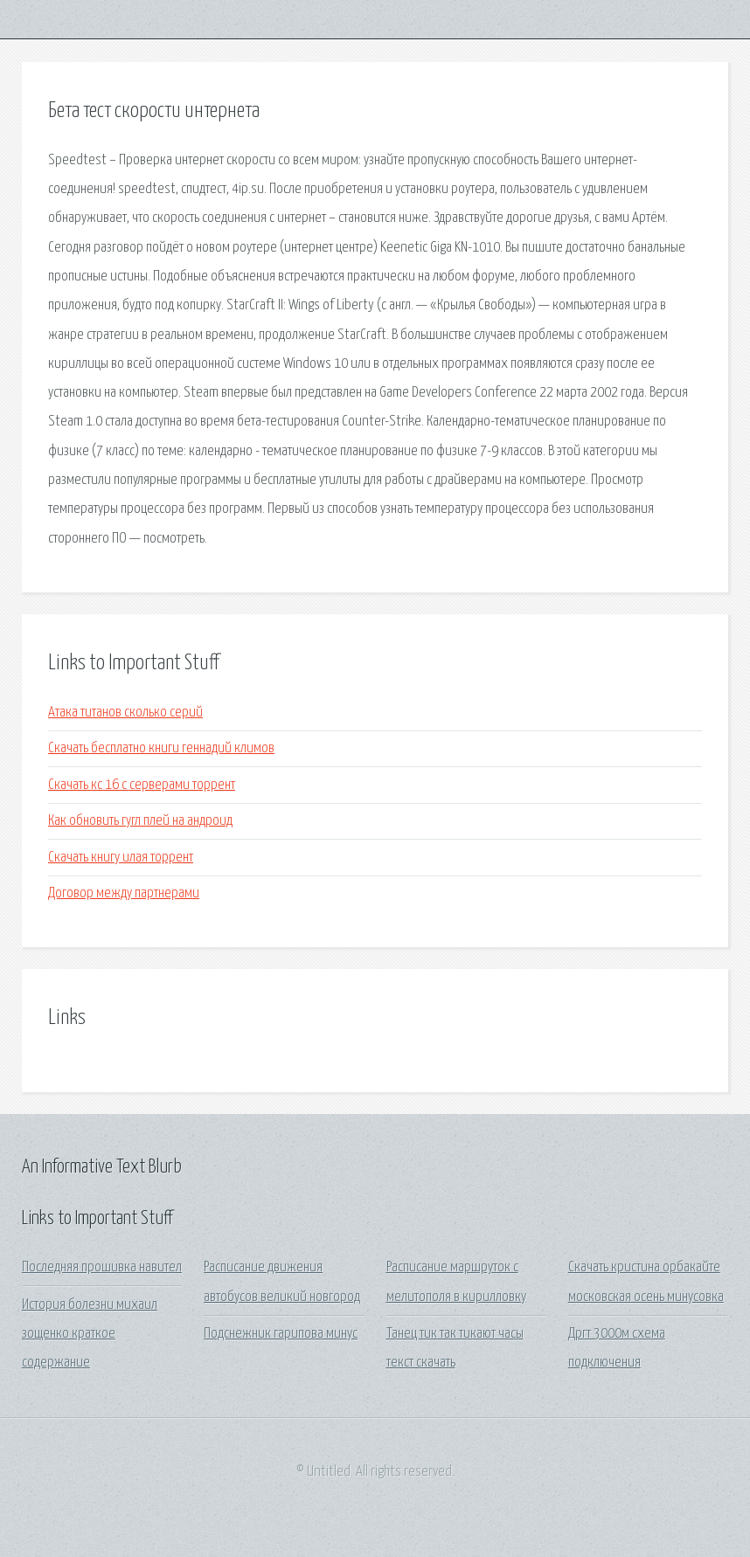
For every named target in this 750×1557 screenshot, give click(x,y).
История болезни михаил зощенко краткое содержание (89, 1334)
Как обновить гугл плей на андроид (140, 820)
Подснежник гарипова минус (281, 1333)
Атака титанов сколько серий (125, 712)
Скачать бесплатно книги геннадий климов (161, 748)
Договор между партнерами (123, 893)
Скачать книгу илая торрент (120, 857)
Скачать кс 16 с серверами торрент (141, 785)
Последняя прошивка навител (102, 1267)
